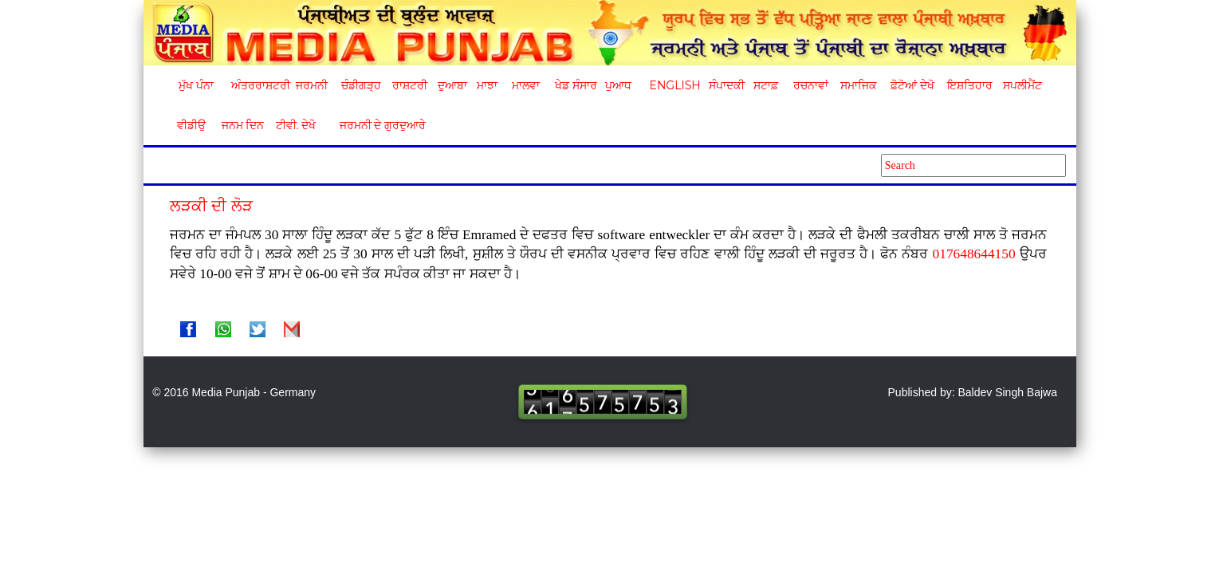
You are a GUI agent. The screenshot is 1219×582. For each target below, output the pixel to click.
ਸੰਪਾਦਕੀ (727, 85)
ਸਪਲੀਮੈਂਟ (1022, 85)
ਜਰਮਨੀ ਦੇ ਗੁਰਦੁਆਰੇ (377, 125)
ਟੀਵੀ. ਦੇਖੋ (295, 125)
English (673, 85)
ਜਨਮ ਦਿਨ (242, 125)
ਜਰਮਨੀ (312, 85)
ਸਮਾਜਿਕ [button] (858, 85)
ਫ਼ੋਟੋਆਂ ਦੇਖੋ (911, 85)
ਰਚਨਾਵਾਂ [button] (810, 85)
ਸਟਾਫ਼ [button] (765, 85)
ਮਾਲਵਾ (526, 85)
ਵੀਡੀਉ (191, 125)
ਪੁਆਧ (618, 85)
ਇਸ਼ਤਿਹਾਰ (968, 85)
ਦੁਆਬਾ (452, 85)
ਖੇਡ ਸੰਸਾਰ (575, 85)
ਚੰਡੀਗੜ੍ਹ (360, 85)
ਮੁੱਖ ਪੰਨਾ (196, 85)
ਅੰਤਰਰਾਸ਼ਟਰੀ (258, 85)
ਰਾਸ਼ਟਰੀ (409, 85)
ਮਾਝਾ (487, 85)
